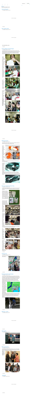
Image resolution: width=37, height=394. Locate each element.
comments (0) (3, 309)
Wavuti (3, 4)
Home (1, 4)
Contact (6, 4)
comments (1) (3, 26)
